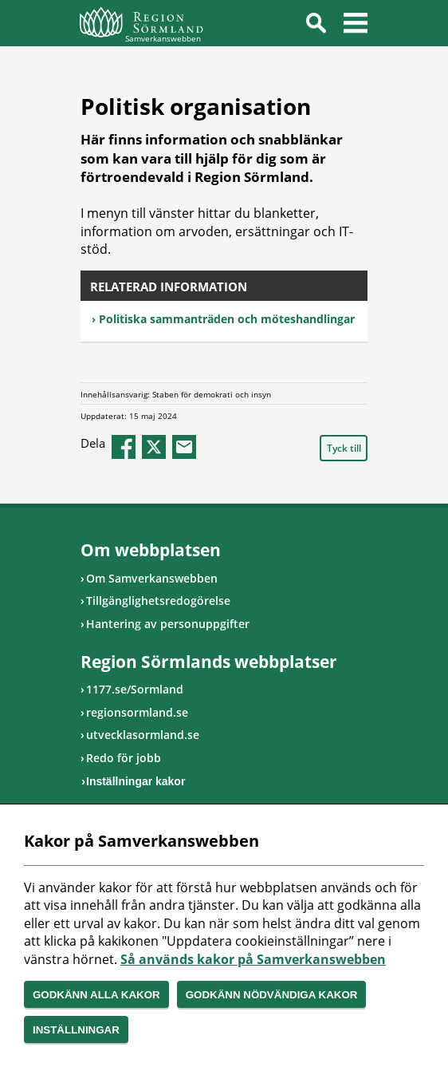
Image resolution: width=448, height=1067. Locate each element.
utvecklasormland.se (142, 734)
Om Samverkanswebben (152, 578)
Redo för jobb (123, 757)
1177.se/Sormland (134, 689)
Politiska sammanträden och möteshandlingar (227, 318)
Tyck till (344, 448)
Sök (316, 25)
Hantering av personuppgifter (168, 623)
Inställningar (76, 1030)
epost (184, 447)
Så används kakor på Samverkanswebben (253, 959)
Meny (355, 25)
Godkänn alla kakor (96, 995)
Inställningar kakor (135, 781)
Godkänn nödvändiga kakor (272, 995)
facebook (124, 447)
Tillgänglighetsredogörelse (158, 600)
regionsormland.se (137, 712)
